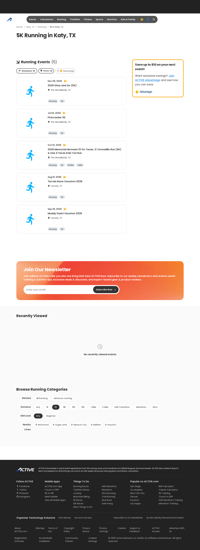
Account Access (83, 517)
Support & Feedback (135, 530)
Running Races (81, 486)
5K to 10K (49, 493)
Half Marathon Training (171, 500)
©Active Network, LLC (122, 538)
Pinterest (24, 493)
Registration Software (21, 540)
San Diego (135, 486)
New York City (137, 493)
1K (47, 407)
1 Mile (93, 407)
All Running (42, 398)
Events (32, 19)
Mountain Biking (81, 496)
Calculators (46, 19)
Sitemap (40, 528)
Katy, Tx (30, 26)
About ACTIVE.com (21, 530)
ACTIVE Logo (22, 468)
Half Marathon (109, 486)
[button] (46, 70)
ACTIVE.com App (53, 486)
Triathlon (75, 19)
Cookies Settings (92, 540)
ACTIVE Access (156, 530)
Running (61, 19)
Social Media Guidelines (45, 540)
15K (83, 407)
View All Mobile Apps (55, 500)
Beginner (51, 415)
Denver (134, 496)
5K (56, 407)
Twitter (23, 489)
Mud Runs (107, 500)
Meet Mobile (51, 496)
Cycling (77, 493)
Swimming (107, 503)
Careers (122, 528)
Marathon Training (168, 503)
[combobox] (26, 70)
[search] (154, 19)
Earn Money (65, 517)
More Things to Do (82, 506)
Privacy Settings (103, 530)
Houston (110, 424)
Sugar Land (59, 424)
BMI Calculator (166, 486)
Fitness (88, 19)
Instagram (24, 496)
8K (64, 407)
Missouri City (79, 424)
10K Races (78, 503)
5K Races (78, 500)
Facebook (24, 486)
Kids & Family (128, 19)
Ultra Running (109, 493)
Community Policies (71, 540)
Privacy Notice (86, 530)
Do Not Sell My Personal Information (165, 517)
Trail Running (108, 496)
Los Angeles (136, 489)
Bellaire (96, 424)
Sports (99, 19)
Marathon (141, 407)
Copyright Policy (69, 530)
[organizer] (148, 19)
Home (19, 26)
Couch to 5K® (52, 489)
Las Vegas (135, 503)
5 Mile (105, 407)
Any (38, 407)
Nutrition (112, 19)
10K (73, 407)
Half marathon (122, 407)
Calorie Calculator (168, 489)
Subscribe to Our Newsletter (128, 517)
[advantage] (142, 19)
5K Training (164, 493)
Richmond (42, 424)
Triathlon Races (81, 489)
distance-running (63, 398)
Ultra (155, 407)
